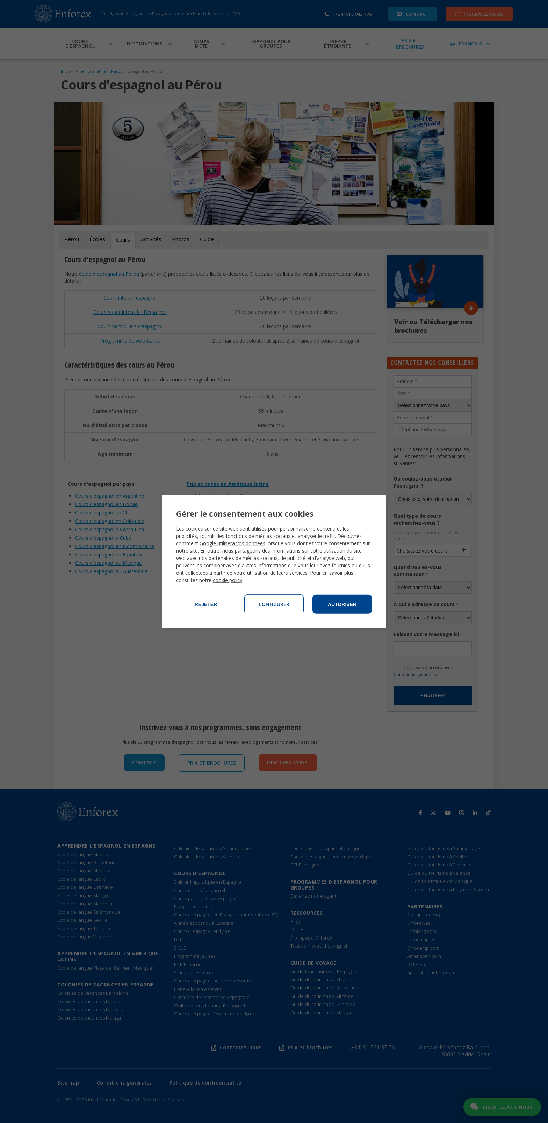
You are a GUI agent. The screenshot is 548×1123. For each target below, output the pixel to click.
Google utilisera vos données (232, 543)
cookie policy (227, 580)
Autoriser (342, 604)
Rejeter (206, 604)
